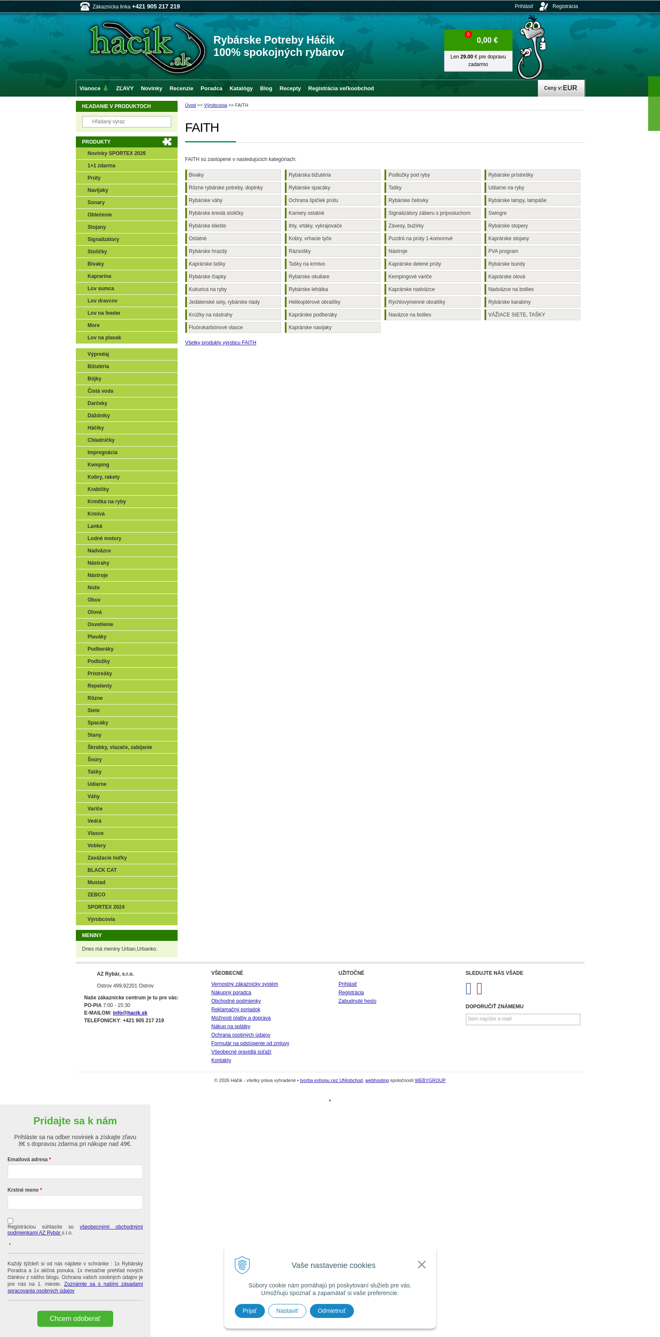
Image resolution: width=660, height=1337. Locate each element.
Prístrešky (100, 674)
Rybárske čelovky (408, 200)
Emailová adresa (28, 1159)
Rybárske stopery (508, 226)
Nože (94, 588)
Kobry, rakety (104, 477)
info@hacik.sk (130, 1013)
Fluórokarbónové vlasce (216, 327)
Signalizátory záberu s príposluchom (429, 213)
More (94, 325)
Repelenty (100, 686)
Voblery (97, 846)
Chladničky (101, 440)
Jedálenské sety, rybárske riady (224, 302)
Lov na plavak (104, 338)
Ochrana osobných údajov (241, 1035)
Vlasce (96, 833)
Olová (95, 612)
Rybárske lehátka (308, 289)
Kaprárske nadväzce (411, 289)
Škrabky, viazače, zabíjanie (120, 747)
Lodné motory (105, 538)
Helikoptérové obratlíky (314, 302)
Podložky (99, 661)
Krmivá (96, 514)
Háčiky (96, 428)
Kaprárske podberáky (313, 315)
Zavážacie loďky (107, 858)
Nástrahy (98, 563)
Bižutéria (98, 366)
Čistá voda (101, 391)
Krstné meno (23, 1190)
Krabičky (98, 489)
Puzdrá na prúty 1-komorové (420, 238)
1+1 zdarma (102, 166)
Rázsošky (300, 251)
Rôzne (95, 698)
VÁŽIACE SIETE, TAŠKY (516, 315)
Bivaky (196, 175)
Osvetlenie (101, 624)
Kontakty (221, 1060)
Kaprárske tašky (207, 264)
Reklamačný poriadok (236, 1009)
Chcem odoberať (75, 1318)
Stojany (97, 227)
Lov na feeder (104, 313)
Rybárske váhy (206, 200)
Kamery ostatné (306, 213)
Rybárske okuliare (309, 277)
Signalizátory (104, 239)
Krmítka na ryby (107, 502)
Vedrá (95, 821)
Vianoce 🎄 (94, 88)
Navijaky (98, 190)
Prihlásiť (524, 6)
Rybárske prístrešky (510, 175)
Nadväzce (99, 551)
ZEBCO (97, 895)
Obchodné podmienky (236, 1001)
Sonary (96, 202)
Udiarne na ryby (506, 188)
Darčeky (98, 403)
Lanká (95, 526)
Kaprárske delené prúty (414, 264)
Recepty (290, 88)
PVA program (503, 251)
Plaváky (97, 637)
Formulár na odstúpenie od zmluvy (251, 1043)
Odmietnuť (332, 1310)
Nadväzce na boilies (511, 289)
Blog (266, 88)
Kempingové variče (410, 277)
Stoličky (97, 252)
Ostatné (198, 238)
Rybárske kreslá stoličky (216, 213)
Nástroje (397, 251)
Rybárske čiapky (207, 277)
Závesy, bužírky (405, 226)
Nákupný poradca (231, 993)
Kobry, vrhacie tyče (310, 238)
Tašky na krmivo (307, 264)
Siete (94, 710)
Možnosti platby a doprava (241, 1018)
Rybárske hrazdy (208, 251)
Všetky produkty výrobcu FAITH (220, 343)
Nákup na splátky (231, 1026)
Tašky (394, 188)
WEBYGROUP (430, 1080)
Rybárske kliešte (207, 226)
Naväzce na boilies (409, 315)
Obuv (94, 600)
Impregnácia (103, 452)
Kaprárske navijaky (310, 327)
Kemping (98, 465)
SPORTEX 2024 (106, 907)
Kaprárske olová (506, 277)
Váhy (94, 796)
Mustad (97, 882)
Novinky (151, 88)
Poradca (211, 88)
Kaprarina (99, 276)
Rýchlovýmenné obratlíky (416, 302)
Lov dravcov (103, 301)
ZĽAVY (125, 88)
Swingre (497, 213)
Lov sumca (101, 288)
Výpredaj (98, 354)
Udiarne (97, 784)
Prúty (94, 178)
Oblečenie (100, 215)
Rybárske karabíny (509, 302)
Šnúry (95, 760)
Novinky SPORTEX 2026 (117, 153)
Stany (95, 735)
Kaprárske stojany (508, 238)
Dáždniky (99, 416)
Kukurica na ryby (208, 289)
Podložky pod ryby (409, 175)
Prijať (250, 1310)
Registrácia (565, 6)
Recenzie (181, 88)
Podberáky (101, 649)
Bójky (95, 379)
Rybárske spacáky (309, 188)
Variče (95, 809)
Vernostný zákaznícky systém (245, 984)
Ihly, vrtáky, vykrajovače (315, 226)
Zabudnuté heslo (357, 1001)
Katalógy (241, 88)
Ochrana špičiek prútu (313, 200)
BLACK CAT (102, 870)
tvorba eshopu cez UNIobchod (331, 1080)
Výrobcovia (101, 919)
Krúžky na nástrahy (211, 315)
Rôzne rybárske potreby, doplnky (226, 188)
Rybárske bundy (506, 264)
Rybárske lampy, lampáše (517, 200)
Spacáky (98, 723)
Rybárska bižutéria (310, 175)
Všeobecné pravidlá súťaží (242, 1052)
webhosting (377, 1080)
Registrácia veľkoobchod (341, 88)
